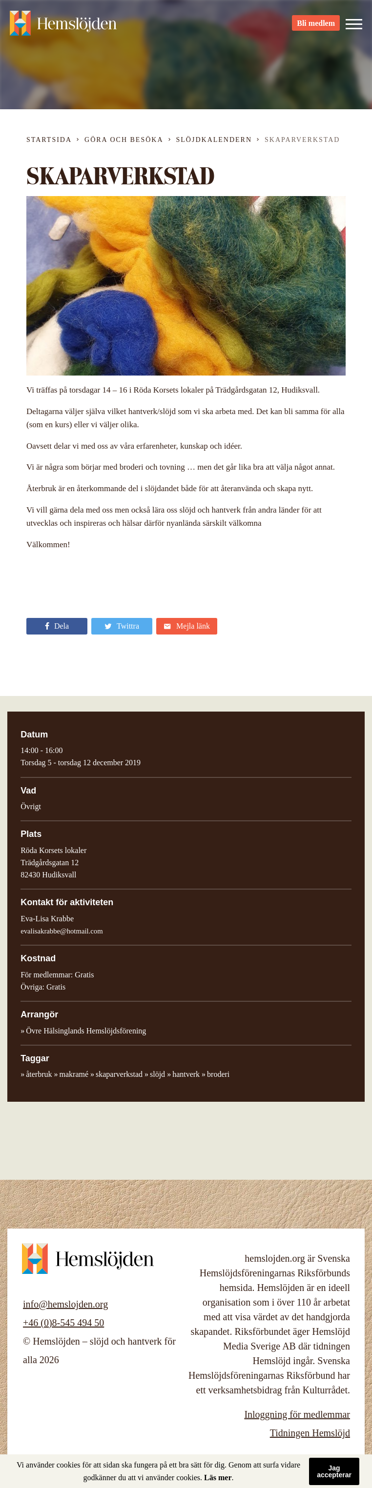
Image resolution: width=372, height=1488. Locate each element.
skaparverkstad (119, 1074)
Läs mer (217, 1477)
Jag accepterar (334, 1471)
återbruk (39, 1074)
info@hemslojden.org (65, 1304)
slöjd (157, 1074)
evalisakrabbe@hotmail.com (62, 931)
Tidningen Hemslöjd (310, 1433)
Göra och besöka (123, 139)
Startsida (49, 139)
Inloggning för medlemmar (297, 1414)
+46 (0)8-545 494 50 (63, 1322)
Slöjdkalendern (214, 139)
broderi (218, 1074)
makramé (74, 1074)
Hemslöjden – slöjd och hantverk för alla (63, 24)
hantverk (186, 1074)
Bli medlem (316, 24)
